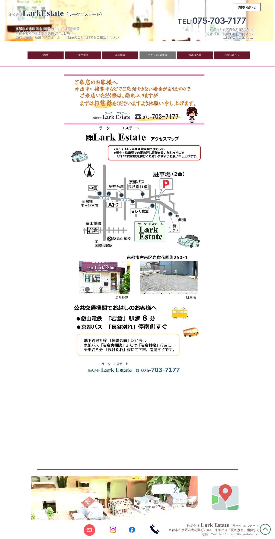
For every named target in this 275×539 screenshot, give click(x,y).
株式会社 (15, 14)
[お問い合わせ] (247, 7)
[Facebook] (132, 530)
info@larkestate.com (245, 534)
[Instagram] (113, 530)
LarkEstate (43, 13)
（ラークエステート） (84, 14)
